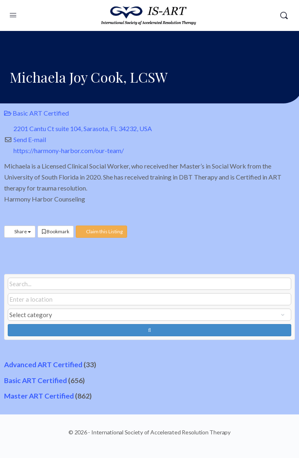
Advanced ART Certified (43, 364)
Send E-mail (29, 139)
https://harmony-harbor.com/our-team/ (68, 150)
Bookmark (55, 231)
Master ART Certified (39, 396)
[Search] (284, 15)
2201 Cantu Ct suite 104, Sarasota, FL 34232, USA (82, 128)
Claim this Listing (101, 231)
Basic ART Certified (36, 113)
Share (20, 231)
